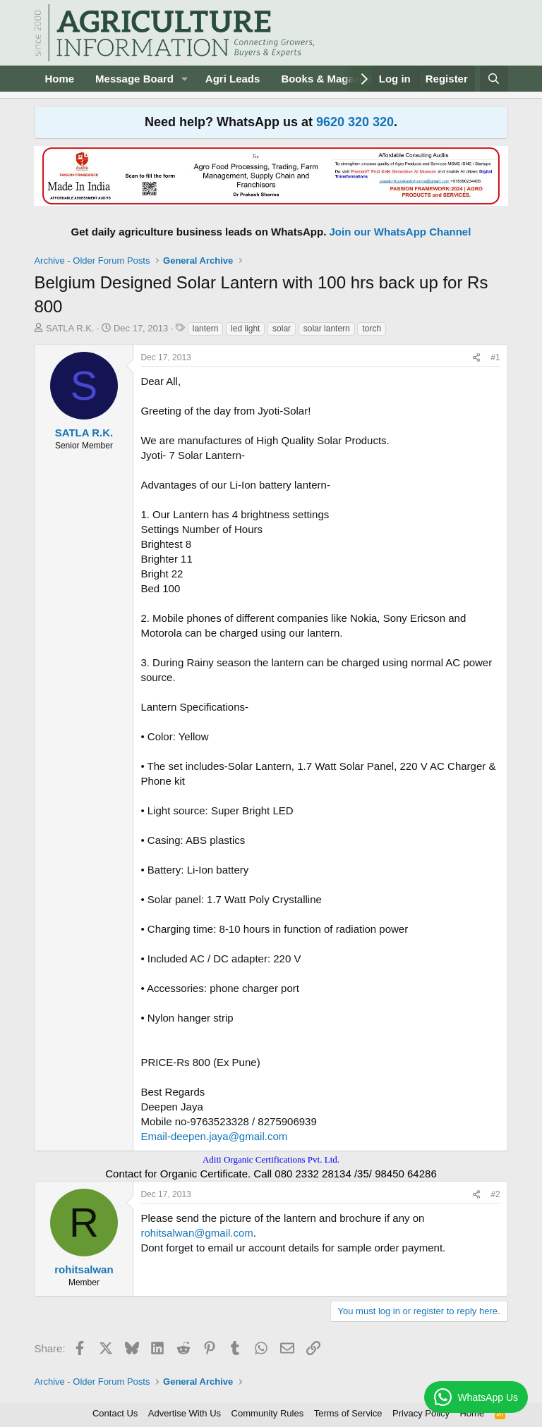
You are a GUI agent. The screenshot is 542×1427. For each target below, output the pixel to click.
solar (281, 328)
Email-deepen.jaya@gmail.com (213, 1136)
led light (245, 328)
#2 (495, 1194)
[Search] (493, 79)
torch (371, 328)
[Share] (476, 358)
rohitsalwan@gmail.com (196, 1233)
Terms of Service (348, 1413)
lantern (206, 328)
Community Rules (267, 1413)
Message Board (134, 79)
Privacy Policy (421, 1413)
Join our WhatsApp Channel (400, 232)
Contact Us (115, 1413)
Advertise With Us (184, 1413)
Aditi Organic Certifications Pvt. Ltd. (271, 1159)
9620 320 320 (355, 122)
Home (59, 79)
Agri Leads (232, 79)
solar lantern (326, 328)
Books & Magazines (330, 79)
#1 (495, 357)
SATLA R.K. (70, 328)
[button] (185, 79)
